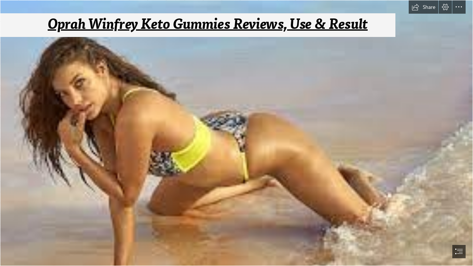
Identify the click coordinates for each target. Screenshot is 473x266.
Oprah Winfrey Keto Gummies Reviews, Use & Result (208, 24)
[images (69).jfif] (236, 133)
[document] (236, 133)
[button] (423, 7)
